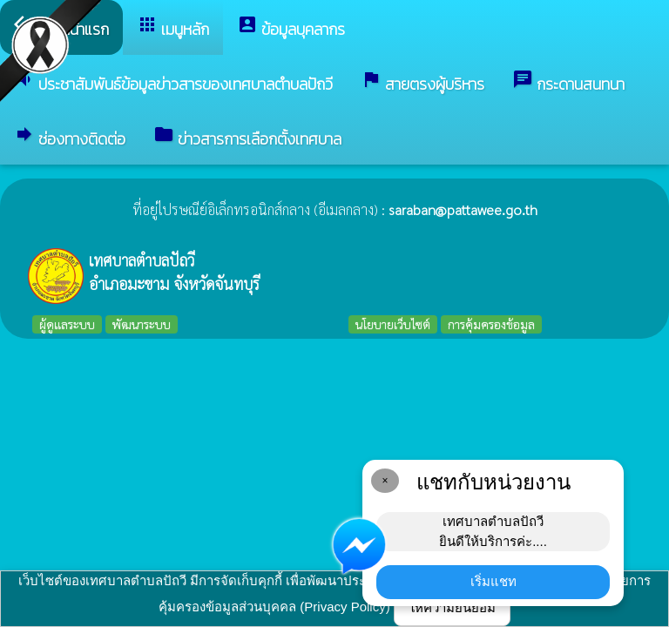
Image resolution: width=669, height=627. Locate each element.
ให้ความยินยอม (452, 607)
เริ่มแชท (493, 581)
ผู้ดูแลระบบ (67, 324)
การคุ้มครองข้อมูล (491, 324)
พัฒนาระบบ (141, 324)
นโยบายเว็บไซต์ (392, 324)
